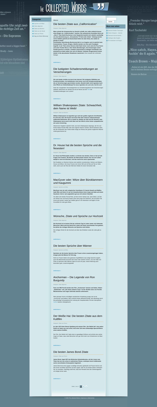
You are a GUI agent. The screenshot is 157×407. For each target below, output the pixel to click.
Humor (55, 302)
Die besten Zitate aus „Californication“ (75, 24)
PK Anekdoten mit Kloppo (115, 40)
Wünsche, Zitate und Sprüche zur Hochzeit (78, 216)
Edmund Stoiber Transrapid (115, 30)
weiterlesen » (57, 62)
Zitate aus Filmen (38, 33)
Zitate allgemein (38, 26)
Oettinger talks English (114, 38)
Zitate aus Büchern (39, 28)
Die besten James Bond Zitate (70, 351)
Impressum (84, 398)
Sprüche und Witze (39, 23)
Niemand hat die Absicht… (115, 35)
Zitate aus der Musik (39, 31)
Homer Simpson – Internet (115, 33)
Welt (88, 89)
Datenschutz (91, 398)
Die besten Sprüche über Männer (72, 245)
